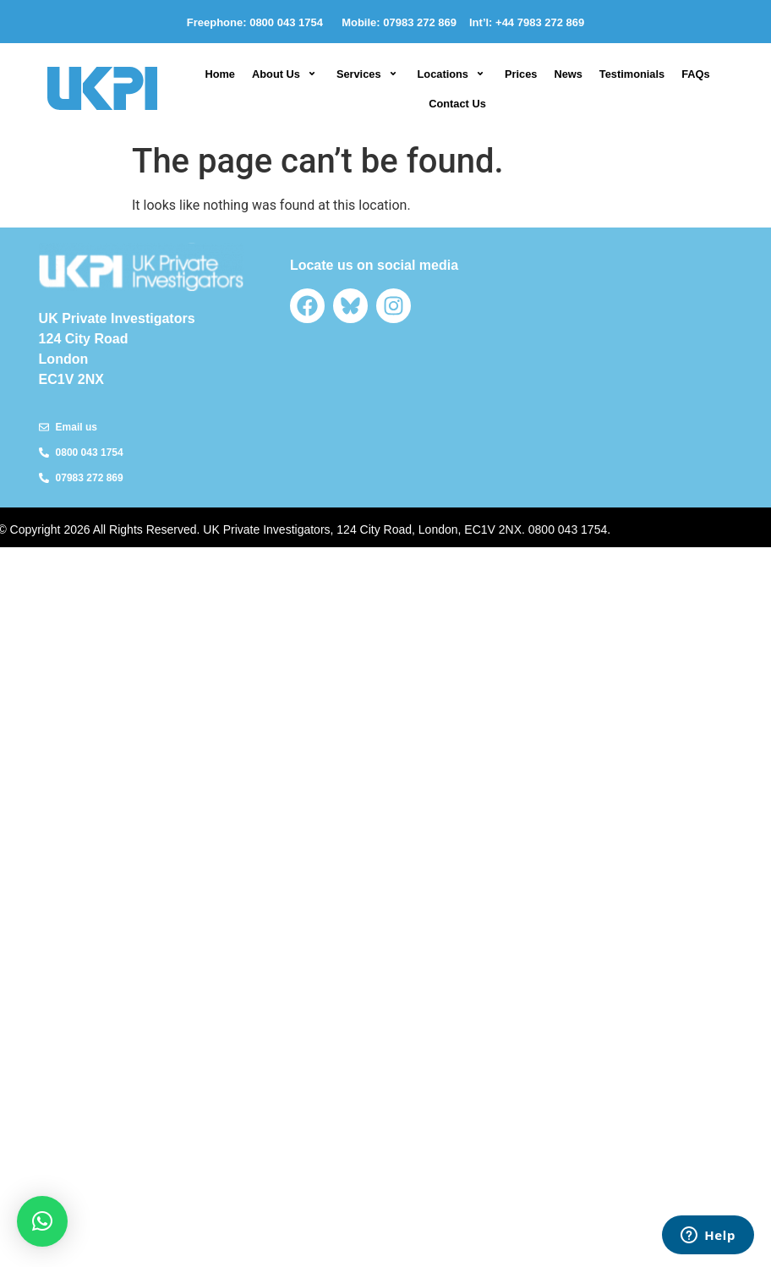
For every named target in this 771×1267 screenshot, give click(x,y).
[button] (285, 74)
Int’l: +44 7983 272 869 (526, 22)
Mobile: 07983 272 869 (399, 22)
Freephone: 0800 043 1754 (258, 22)
